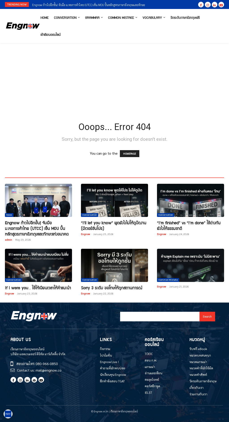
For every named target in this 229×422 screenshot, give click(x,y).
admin (8, 239)
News (9, 215)
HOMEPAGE (129, 153)
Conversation (89, 215)
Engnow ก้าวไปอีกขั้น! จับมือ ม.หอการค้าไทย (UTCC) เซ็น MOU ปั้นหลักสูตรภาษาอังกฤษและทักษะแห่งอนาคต (37, 228)
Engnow (85, 234)
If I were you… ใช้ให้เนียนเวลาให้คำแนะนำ (38, 287)
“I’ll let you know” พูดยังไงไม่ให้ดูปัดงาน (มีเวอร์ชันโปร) (113, 225)
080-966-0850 (47, 363)
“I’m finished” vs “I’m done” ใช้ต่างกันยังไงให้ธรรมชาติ (189, 225)
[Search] (207, 316)
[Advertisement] (114, 76)
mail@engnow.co (48, 370)
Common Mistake (168, 280)
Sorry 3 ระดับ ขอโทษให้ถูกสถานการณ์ (111, 287)
